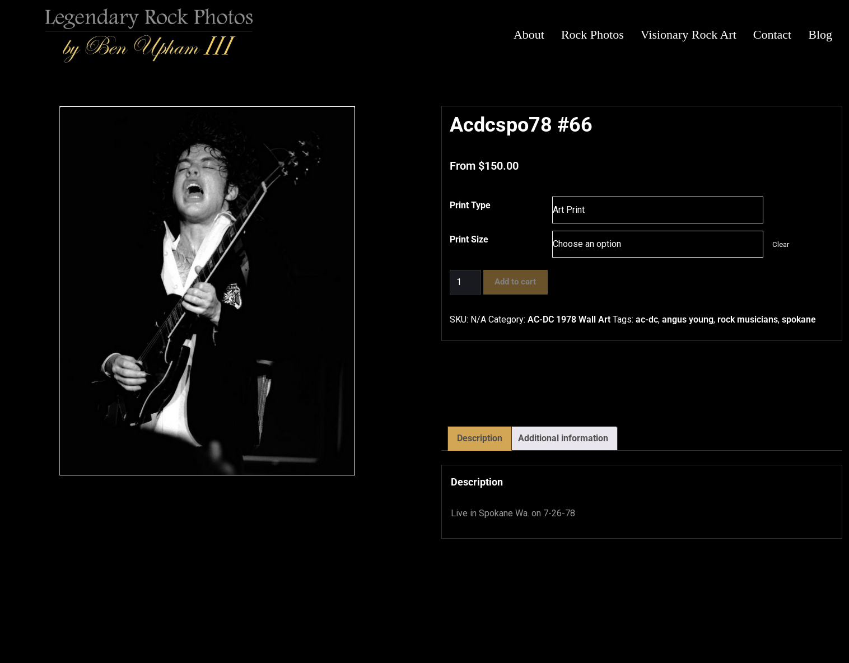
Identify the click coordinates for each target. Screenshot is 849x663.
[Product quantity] (465, 282)
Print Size (469, 239)
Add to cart (515, 282)
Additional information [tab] (563, 438)
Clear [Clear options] (780, 244)
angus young (687, 319)
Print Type (470, 205)
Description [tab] (479, 438)
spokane (799, 319)
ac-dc (647, 319)
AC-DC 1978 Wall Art (569, 319)
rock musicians (747, 319)
